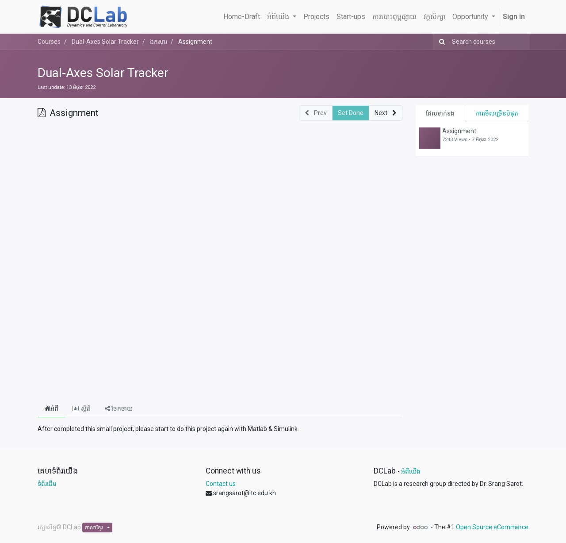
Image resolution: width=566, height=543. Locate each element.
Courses (49, 41)
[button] (385, 113)
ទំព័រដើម (47, 483)
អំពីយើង (411, 471)
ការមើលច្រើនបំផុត (497, 113)
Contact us (221, 483)
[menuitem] (242, 17)
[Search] (440, 42)
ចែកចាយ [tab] (119, 408)
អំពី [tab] (51, 408)
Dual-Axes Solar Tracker (103, 72)
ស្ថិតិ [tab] (82, 408)
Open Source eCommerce (492, 527)
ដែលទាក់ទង (440, 113)
